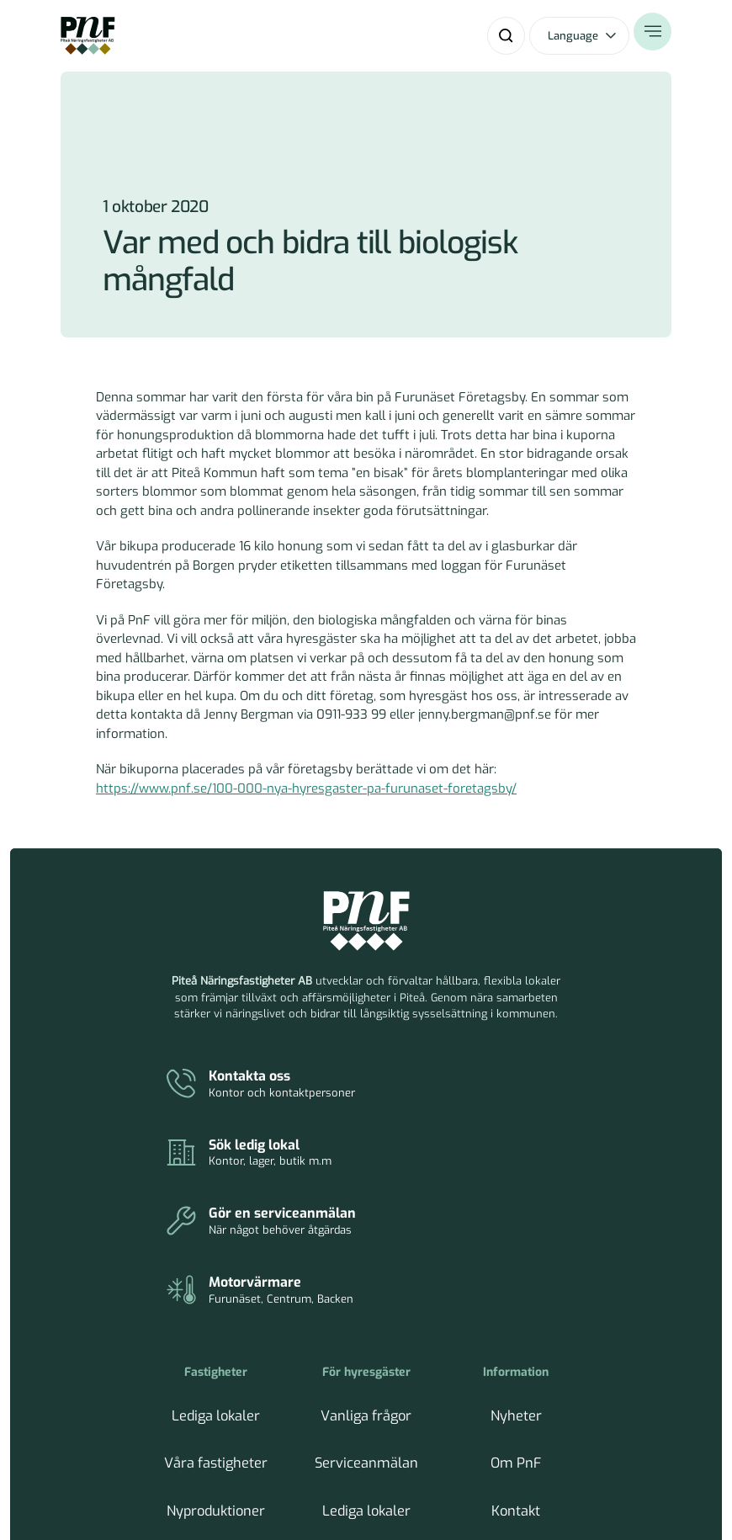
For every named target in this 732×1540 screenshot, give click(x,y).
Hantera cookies (483, 1481)
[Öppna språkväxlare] (579, 36)
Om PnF (516, 1269)
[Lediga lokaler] (480, 1072)
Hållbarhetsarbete (216, 1326)
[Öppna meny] (652, 36)
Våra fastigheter (216, 1269)
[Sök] (506, 36)
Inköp (515, 1326)
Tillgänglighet (516, 1354)
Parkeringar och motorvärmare (366, 1334)
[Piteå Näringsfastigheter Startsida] (366, 921)
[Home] (88, 36)
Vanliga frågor (366, 1241)
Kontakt (516, 1298)
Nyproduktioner (215, 1298)
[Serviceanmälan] (260, 1129)
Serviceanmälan (366, 1269)
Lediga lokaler (216, 1241)
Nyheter (516, 1241)
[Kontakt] (260, 1072)
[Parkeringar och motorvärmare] (480, 1129)
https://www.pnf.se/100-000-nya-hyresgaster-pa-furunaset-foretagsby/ (306, 788)
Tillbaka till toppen (615, 1482)
